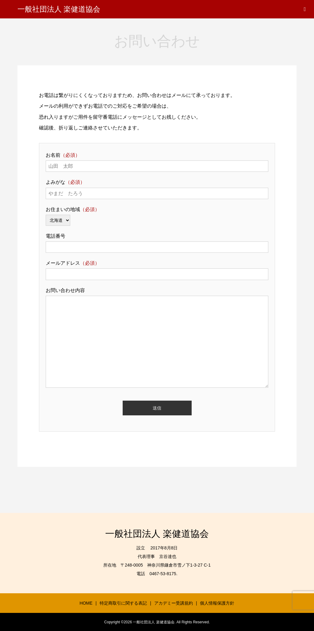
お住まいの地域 (73, 209)
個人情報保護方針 (217, 603)
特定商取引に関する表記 (123, 603)
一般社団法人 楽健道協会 (58, 9)
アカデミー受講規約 (173, 603)
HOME (86, 603)
